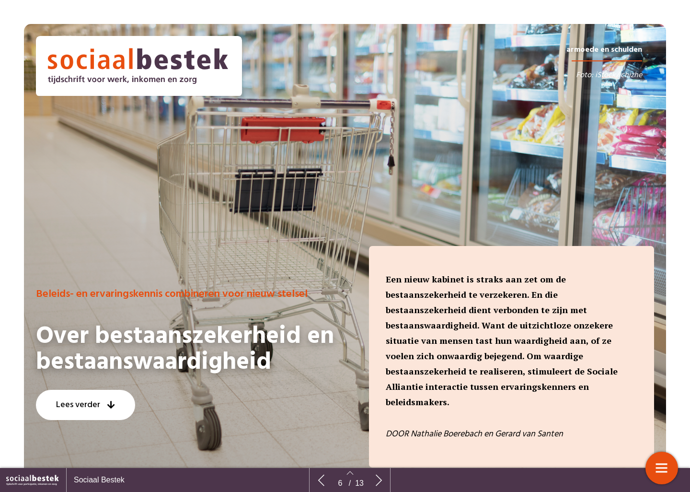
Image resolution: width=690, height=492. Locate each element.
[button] (85, 405)
